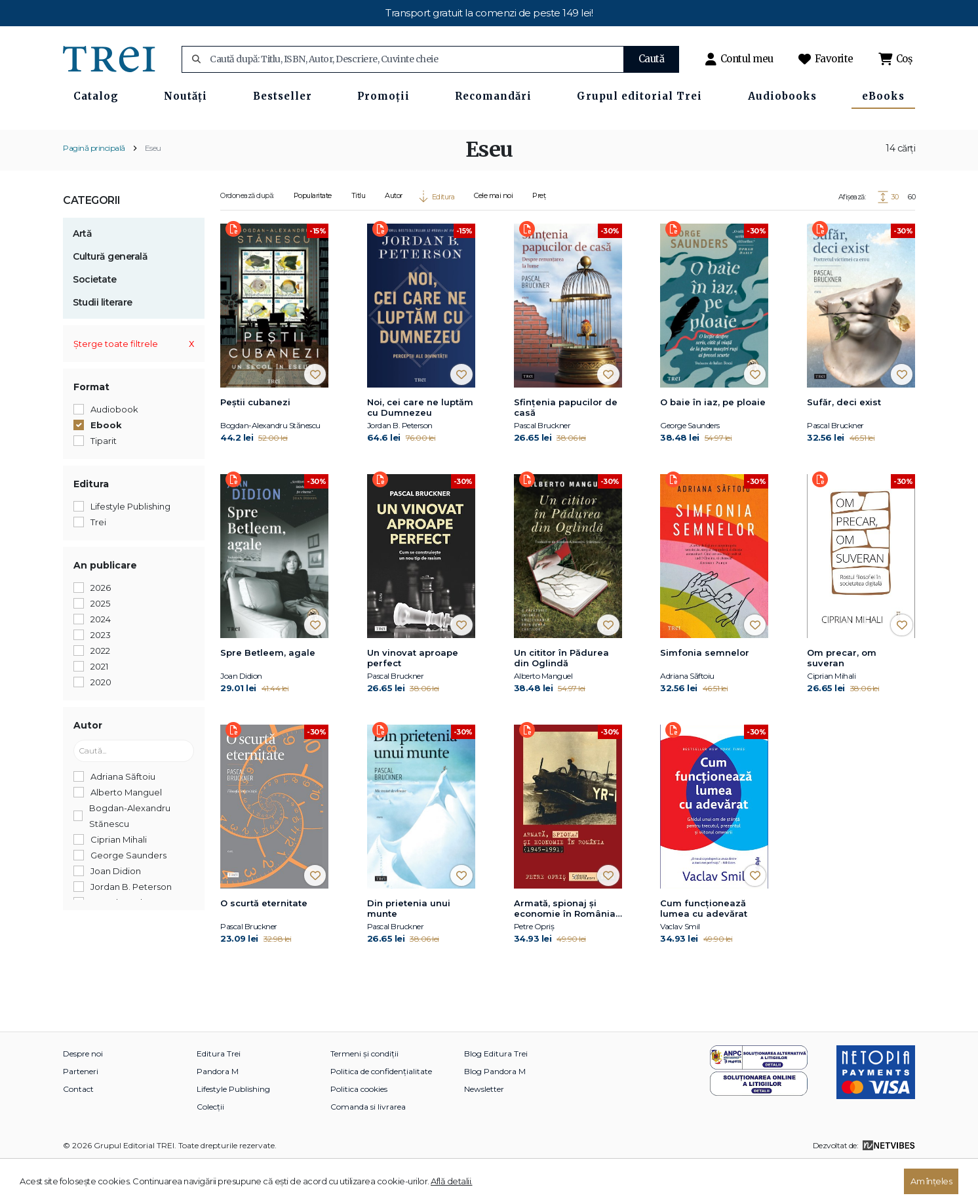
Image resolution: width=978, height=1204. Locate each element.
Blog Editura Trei (496, 1093)
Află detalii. (452, 1181)
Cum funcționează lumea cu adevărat (703, 948)
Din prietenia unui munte (408, 948)
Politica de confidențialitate (381, 1111)
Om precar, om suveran (841, 697)
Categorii (92, 240)
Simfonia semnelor (704, 692)
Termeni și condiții (364, 1093)
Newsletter (484, 1129)
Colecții (210, 1147)
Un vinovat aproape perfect (412, 697)
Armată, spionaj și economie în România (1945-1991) (565, 949)
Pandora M (218, 1111)
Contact (78, 1129)
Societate (95, 319)
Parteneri (80, 1111)
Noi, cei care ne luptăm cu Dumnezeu (420, 447)
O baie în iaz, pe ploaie (713, 442)
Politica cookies (358, 1129)
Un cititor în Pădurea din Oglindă (561, 697)
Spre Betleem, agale (267, 692)
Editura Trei (219, 1093)
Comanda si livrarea (368, 1147)
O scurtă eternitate (263, 943)
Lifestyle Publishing (233, 1129)
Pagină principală (94, 188)
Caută (651, 58)
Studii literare (102, 342)
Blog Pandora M (495, 1111)
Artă (82, 273)
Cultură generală (110, 296)
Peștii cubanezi (255, 442)
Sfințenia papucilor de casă (565, 447)
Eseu (153, 188)
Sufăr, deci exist (844, 442)
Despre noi (83, 1093)
